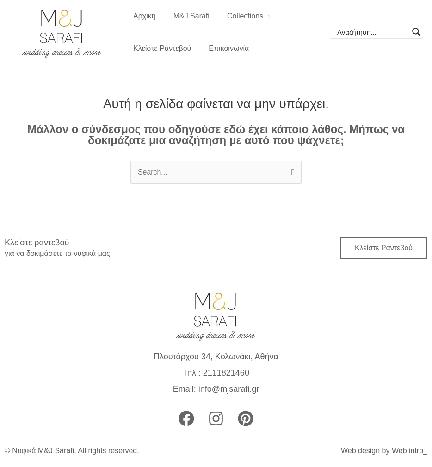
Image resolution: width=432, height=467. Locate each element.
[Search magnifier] (416, 31)
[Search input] (372, 31)
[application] (259, 16)
